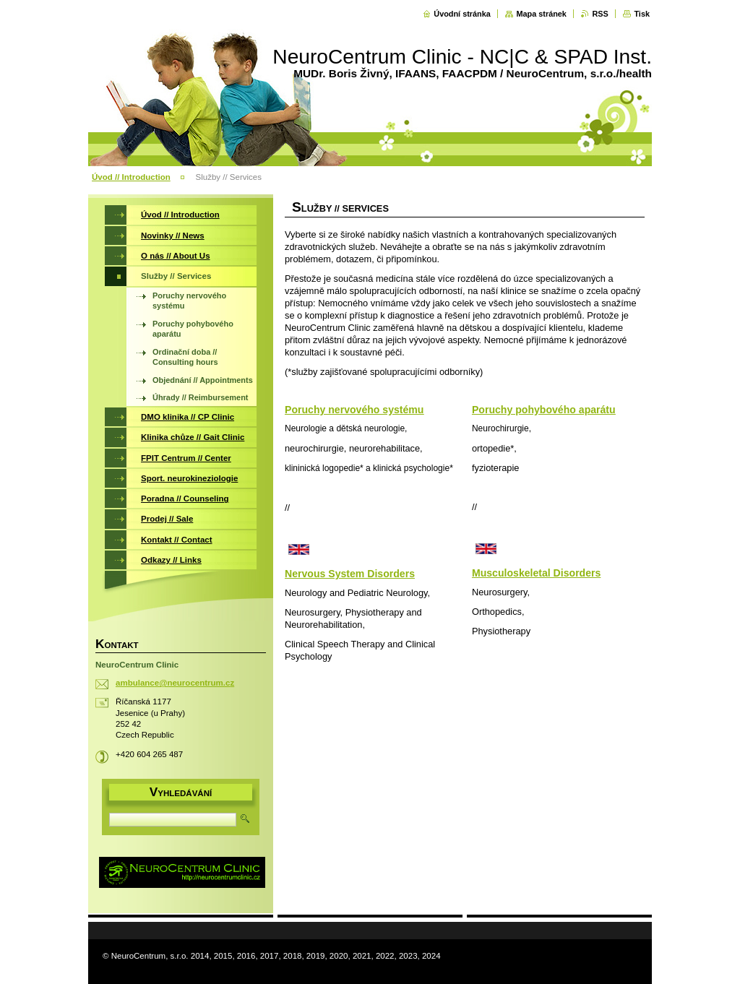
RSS (600, 13)
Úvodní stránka (462, 13)
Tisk (642, 13)
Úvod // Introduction (131, 177)
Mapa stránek (541, 13)
